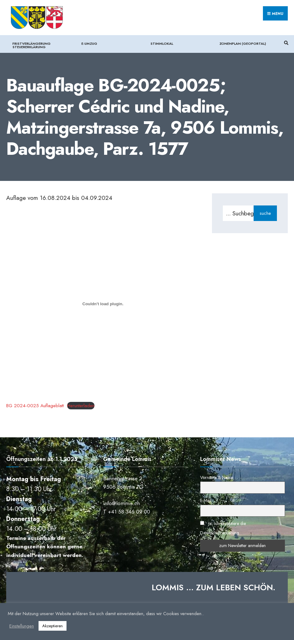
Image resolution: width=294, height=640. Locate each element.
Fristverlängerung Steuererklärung (31, 45)
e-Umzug (89, 43)
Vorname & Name (216, 477)
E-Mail (205, 500)
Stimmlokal (161, 43)
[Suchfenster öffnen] (285, 43)
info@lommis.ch (121, 503)
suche (265, 213)
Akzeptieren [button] (52, 626)
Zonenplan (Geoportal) (242, 43)
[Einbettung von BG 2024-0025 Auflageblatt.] (103, 304)
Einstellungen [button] (21, 626)
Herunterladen (80, 405)
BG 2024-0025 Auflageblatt (35, 405)
